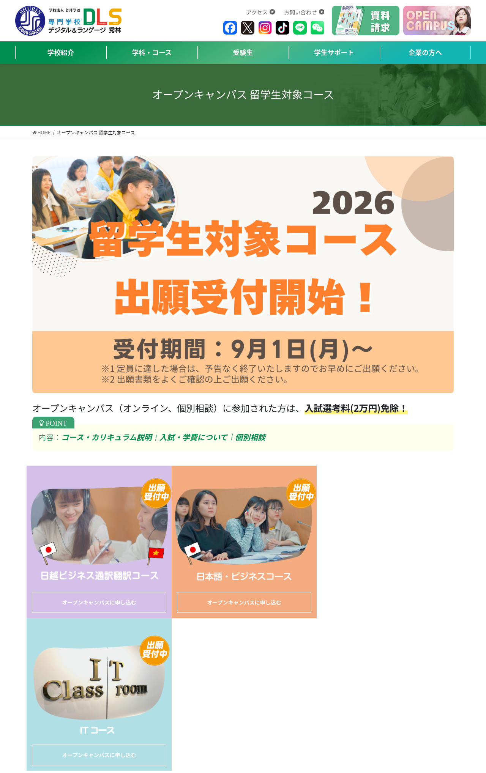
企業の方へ (425, 52)
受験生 (243, 52)
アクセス (260, 12)
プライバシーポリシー (231, 645)
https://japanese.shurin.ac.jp (355, 699)
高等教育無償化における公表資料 (358, 645)
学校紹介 (60, 52)
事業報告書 (287, 645)
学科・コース (152, 52)
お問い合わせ (304, 12)
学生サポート (334, 52)
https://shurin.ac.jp (204, 707)
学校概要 (96, 645)
